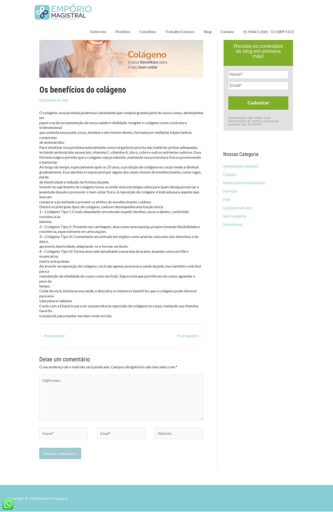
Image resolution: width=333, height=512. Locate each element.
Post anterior (52, 335)
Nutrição (230, 191)
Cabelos (229, 174)
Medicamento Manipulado (244, 182)
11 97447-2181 (255, 33)
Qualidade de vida (53, 100)
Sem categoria (234, 216)
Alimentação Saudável (240, 166)
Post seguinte (190, 335)
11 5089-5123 (282, 32)
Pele (226, 199)
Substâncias (232, 224)
